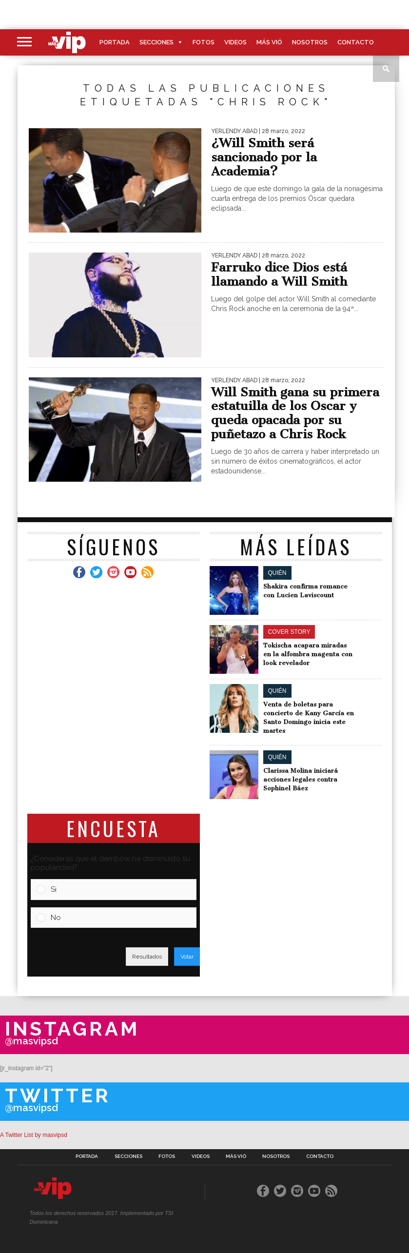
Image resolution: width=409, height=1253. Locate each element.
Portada (114, 42)
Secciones (156, 42)
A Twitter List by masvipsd (33, 1135)
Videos (235, 42)
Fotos (203, 42)
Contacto (355, 42)
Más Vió (269, 42)
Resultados (147, 956)
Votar (187, 956)
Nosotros (310, 42)
